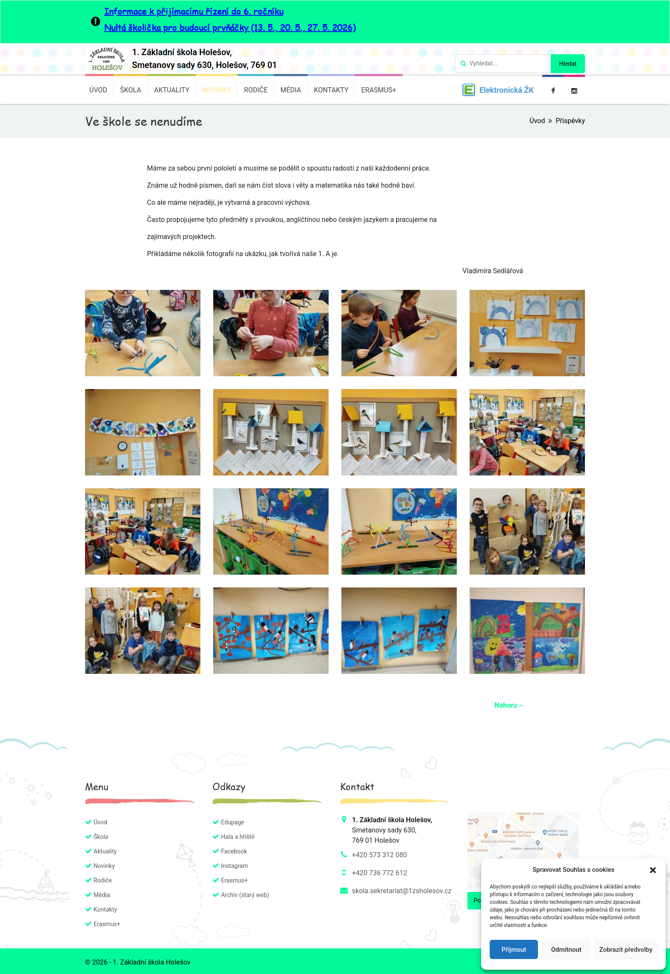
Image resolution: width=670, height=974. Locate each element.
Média (290, 90)
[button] (653, 869)
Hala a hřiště (237, 836)
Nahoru (508, 705)
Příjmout (514, 949)
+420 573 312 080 (379, 855)
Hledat (568, 63)
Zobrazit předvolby (625, 949)
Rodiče (255, 90)
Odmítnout (566, 949)
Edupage (232, 822)
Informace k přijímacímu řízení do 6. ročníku (193, 11)
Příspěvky (570, 121)
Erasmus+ (378, 90)
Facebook (234, 851)
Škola (130, 90)
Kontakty (331, 90)
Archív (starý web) (245, 894)
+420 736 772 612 (379, 873)
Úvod (98, 90)
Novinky (216, 90)
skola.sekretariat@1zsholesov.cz (402, 891)
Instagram (234, 865)
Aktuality (171, 90)
